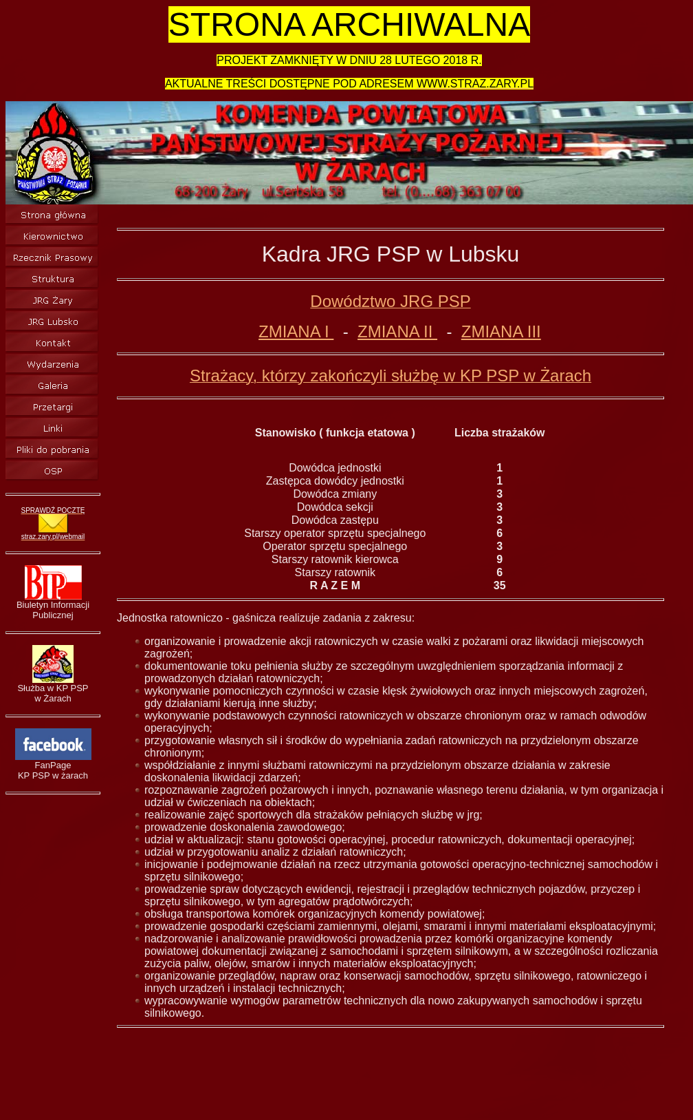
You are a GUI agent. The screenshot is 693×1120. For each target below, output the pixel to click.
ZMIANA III (501, 331)
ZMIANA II (397, 331)
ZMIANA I (295, 331)
